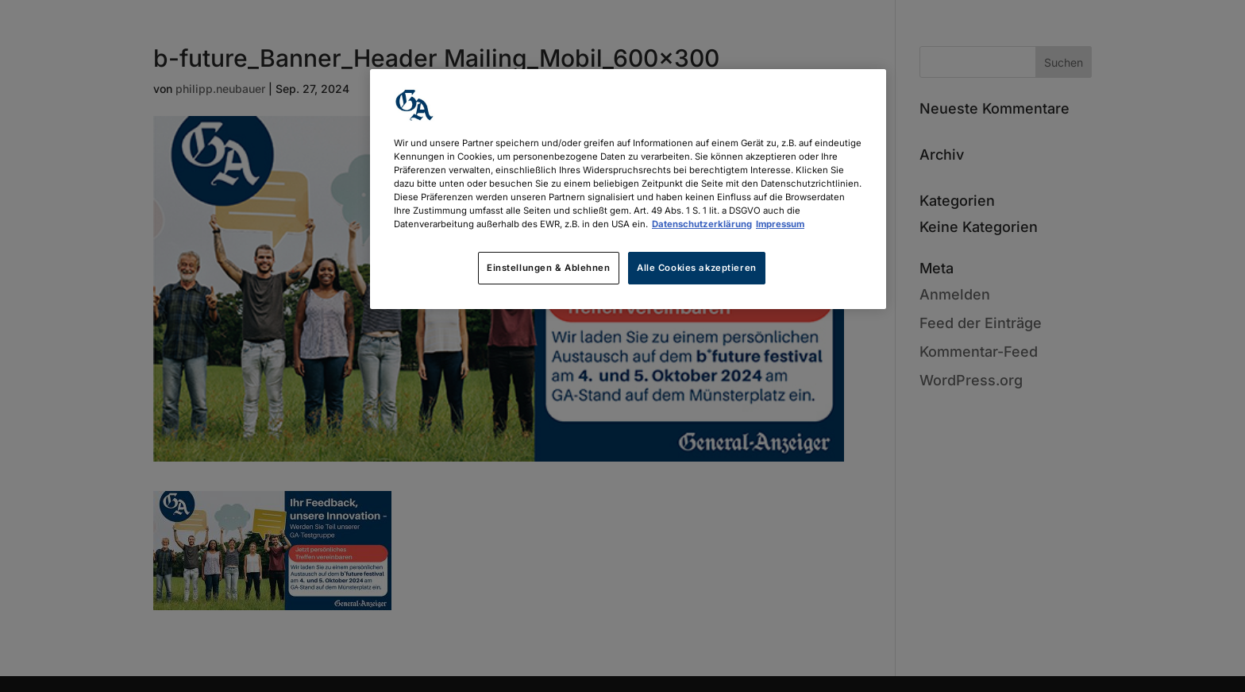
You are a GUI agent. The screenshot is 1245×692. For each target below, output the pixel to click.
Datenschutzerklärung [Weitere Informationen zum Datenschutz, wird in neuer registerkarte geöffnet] (702, 224)
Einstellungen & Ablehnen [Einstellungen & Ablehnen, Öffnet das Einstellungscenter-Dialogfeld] (549, 267)
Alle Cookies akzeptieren (697, 267)
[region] (628, 189)
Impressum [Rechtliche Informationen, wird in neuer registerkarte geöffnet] (780, 224)
